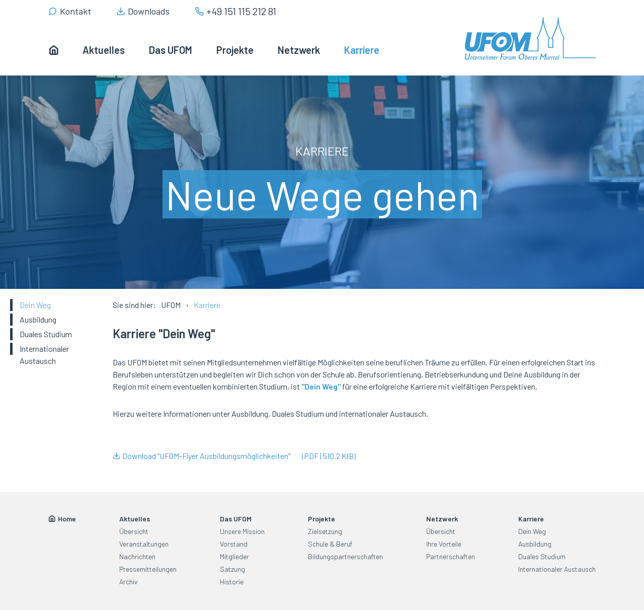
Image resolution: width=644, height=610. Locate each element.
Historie (232, 581)
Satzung (232, 569)
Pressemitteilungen (148, 569)
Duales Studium (46, 334)
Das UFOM (236, 518)
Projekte (321, 518)
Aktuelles (134, 518)
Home (67, 518)
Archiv (128, 581)
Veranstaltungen (144, 544)
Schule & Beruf (330, 544)
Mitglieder (234, 556)
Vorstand (234, 544)
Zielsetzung (325, 531)
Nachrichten (137, 556)
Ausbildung (38, 319)
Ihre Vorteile (443, 544)
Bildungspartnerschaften (345, 556)
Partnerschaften (450, 556)
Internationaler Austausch (44, 354)
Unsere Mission (242, 531)
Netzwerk (442, 518)
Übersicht (133, 531)
